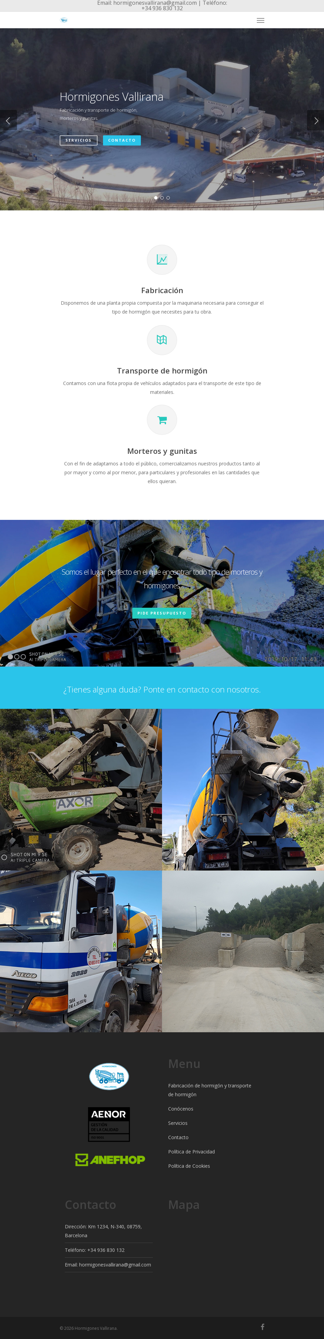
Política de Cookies (189, 1166)
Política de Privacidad (191, 1151)
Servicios (78, 140)
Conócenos (180, 1108)
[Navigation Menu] (260, 20)
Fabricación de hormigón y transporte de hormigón (209, 1090)
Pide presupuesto (161, 613)
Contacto (122, 140)
